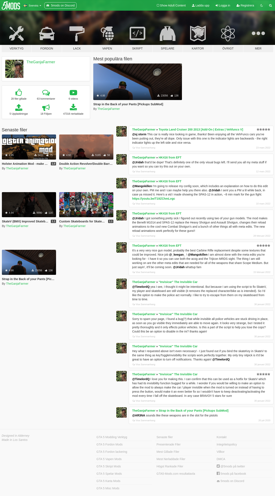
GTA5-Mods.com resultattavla (176, 473)
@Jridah (138, 162)
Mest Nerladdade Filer (171, 459)
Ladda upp (200, 5)
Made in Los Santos (15, 439)
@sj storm (139, 134)
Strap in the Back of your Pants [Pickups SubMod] (194, 410)
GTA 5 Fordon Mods (109, 444)
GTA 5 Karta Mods (108, 481)
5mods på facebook (231, 474)
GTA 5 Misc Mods (107, 488)
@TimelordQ (141, 286)
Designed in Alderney (15, 435)
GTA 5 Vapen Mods (109, 459)
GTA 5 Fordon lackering (111, 451)
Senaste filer (165, 437)
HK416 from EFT (170, 157)
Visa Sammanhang (143, 147)
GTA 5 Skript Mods (108, 466)
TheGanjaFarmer (41, 62)
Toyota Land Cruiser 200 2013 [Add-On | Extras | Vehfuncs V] (201, 129)
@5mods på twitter (231, 466)
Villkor (221, 451)
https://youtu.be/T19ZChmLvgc (153, 198)
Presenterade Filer (169, 444)
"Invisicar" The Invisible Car (178, 282)
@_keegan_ (177, 254)
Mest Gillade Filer (168, 451)
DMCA (221, 459)
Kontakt (221, 437)
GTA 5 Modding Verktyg (111, 437)
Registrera (245, 5)
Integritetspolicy (227, 444)
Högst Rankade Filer (170, 466)
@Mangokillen (142, 186)
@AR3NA (138, 415)
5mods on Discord (230, 481)
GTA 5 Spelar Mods (109, 473)
